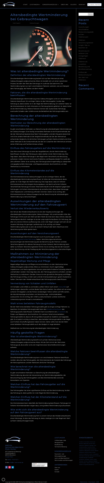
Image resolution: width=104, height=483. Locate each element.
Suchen (91, 12)
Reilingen (86, 455)
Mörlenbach (81, 453)
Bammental (92, 439)
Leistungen (34, 4)
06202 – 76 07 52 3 (12, 457)
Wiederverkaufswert (54, 307)
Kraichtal (81, 452)
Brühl (94, 441)
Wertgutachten (59, 440)
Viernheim (86, 459)
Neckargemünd (93, 453)
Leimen (90, 452)
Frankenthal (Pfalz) (83, 445)
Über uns (64, 4)
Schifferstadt (90, 455)
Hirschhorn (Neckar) (94, 448)
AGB (97, 480)
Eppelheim (87, 443)
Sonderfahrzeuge (49, 4)
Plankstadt (81, 455)
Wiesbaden (97, 460)
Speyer (95, 457)
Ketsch (90, 450)
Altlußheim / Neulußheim (84, 439)
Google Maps (9, 455)
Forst (95, 443)
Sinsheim (92, 457)
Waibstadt (95, 459)
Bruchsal (90, 441)
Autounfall (62, 285)
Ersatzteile (62, 310)
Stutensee (81, 459)
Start (25, 4)
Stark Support (16, 21)
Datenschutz (83, 480)
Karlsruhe (87, 450)
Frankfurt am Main (91, 445)
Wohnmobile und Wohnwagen (64, 458)
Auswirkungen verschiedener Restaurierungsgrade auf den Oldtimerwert (86, 30)
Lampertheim (86, 452)
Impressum (91, 480)
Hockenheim (81, 450)
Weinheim (92, 460)
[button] (3, 479)
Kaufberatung (59, 442)
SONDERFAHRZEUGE (63, 449)
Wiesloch (81, 462)
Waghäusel (90, 459)
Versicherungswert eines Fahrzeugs (23, 237)
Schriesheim (81, 457)
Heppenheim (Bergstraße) (84, 448)
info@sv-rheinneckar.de (16, 460)
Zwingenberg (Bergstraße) (88, 462)
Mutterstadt (87, 453)
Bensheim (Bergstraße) (84, 441)
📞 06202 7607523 (94, 4)
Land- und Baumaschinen (62, 456)
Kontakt (82, 4)
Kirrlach (93, 450)
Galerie (73, 4)
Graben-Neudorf (87, 446)
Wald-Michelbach (82, 460)
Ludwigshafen (96, 452)
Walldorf (88, 460)
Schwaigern (87, 457)
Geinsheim (81, 446)
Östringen (98, 453)
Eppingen (92, 443)
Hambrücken (93, 446)
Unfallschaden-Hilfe (60, 438)
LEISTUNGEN (60, 436)
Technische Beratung (61, 445)
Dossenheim (81, 443)
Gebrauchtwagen (34, 21)
